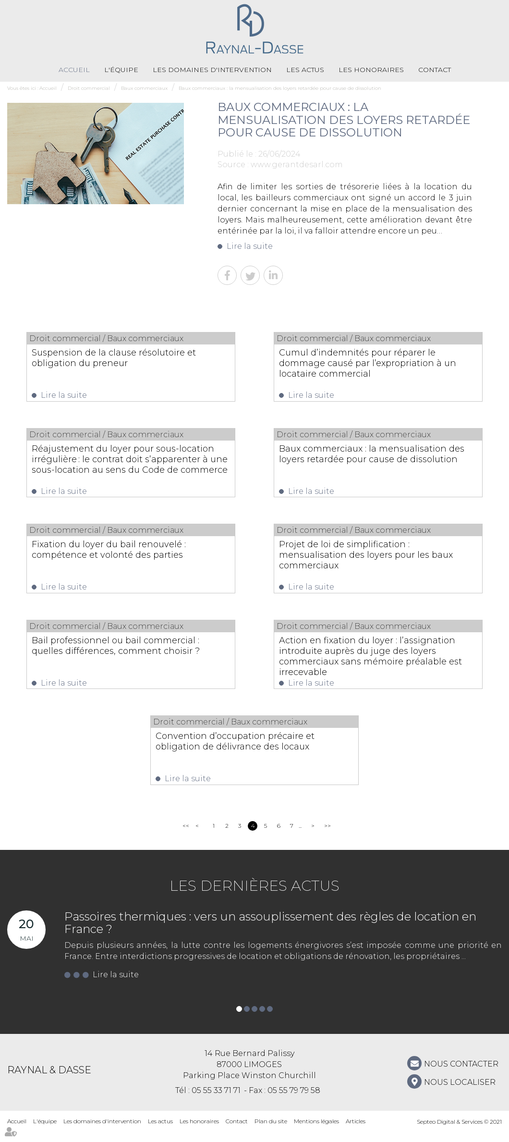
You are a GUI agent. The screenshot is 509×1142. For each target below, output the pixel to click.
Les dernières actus (254, 896)
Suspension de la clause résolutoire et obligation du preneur (126, 357)
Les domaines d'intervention (212, 69)
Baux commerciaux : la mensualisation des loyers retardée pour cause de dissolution (280, 88)
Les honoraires (371, 69)
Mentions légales (316, 1131)
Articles (355, 1131)
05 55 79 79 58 (293, 1100)
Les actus (305, 69)
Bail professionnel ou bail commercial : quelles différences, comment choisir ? (121, 657)
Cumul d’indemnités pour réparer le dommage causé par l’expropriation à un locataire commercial (375, 363)
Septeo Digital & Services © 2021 (459, 1132)
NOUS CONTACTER (461, 1074)
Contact (434, 69)
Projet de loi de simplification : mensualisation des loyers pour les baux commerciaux (372, 559)
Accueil (74, 69)
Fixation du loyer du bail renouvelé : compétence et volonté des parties (127, 554)
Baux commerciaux (144, 88)
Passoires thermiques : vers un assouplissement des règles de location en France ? (270, 933)
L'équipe (121, 69)
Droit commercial (89, 88)
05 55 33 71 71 (216, 1100)
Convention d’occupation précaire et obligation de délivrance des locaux (252, 750)
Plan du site (270, 1131)
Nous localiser (460, 1092)
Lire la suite (250, 246)
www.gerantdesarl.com (297, 165)
